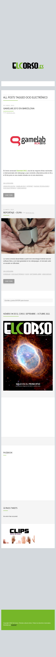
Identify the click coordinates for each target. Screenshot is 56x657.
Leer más (9, 195)
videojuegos (21, 188)
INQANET (14, 625)
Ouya (27, 274)
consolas (6, 274)
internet (30, 186)
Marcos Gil (11, 112)
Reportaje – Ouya (12, 212)
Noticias (11, 95)
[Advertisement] (28, 30)
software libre (35, 274)
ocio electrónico (9, 188)
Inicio (5, 95)
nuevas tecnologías (41, 186)
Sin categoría (8, 183)
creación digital (9, 186)
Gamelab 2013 (22, 171)
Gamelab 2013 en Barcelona (18, 108)
